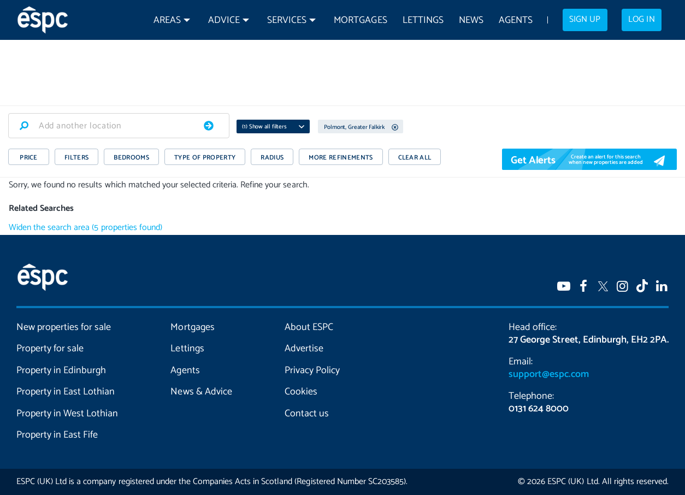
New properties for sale (63, 327)
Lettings (423, 20)
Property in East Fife (57, 435)
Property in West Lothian (67, 413)
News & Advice (201, 392)
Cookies (301, 392)
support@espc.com (548, 374)
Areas (167, 20)
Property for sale (50, 348)
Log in (641, 20)
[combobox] (119, 126)
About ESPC (309, 327)
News (471, 20)
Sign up (584, 20)
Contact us (307, 413)
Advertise (304, 348)
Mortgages (360, 20)
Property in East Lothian (65, 392)
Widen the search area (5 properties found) (85, 227)
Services (286, 20)
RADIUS (272, 157)
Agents (516, 20)
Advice (224, 20)
